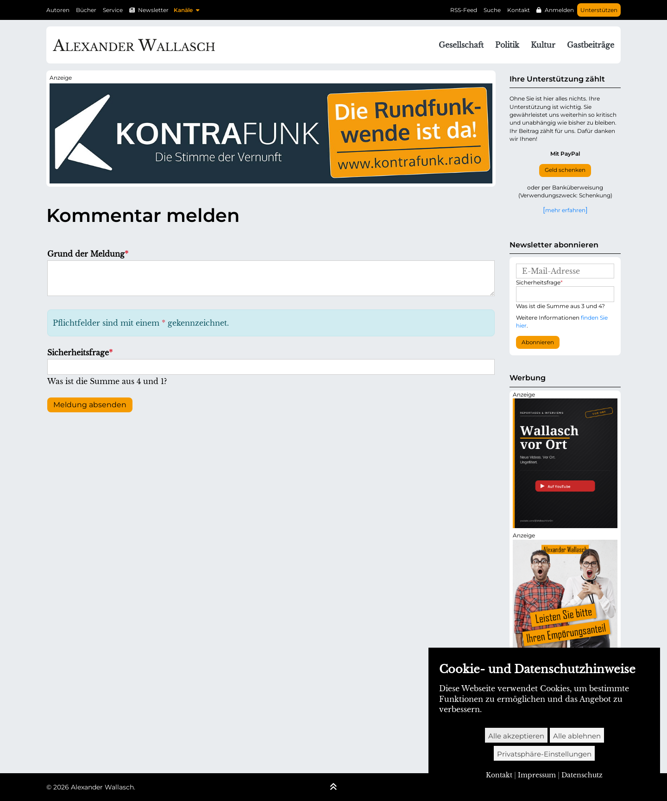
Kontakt (518, 9)
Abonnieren (538, 342)
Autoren (57, 9)
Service (113, 9)
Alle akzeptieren (516, 736)
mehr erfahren (565, 210)
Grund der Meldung (87, 254)
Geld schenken (565, 170)
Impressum (537, 775)
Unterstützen (598, 9)
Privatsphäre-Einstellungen (544, 754)
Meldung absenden (89, 404)
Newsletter (153, 9)
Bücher (86, 9)
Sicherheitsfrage (80, 352)
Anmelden (559, 9)
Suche (492, 9)
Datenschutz (582, 775)
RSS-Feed (463, 9)
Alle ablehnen (577, 736)
